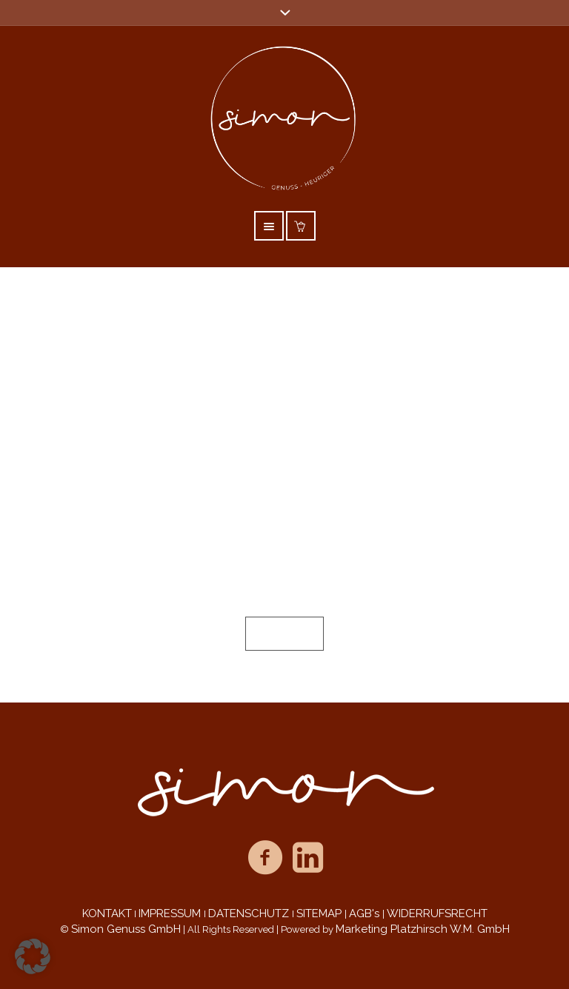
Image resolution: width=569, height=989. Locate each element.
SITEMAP (320, 913)
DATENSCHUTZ (250, 913)
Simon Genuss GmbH (126, 929)
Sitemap (284, 634)
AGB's (365, 913)
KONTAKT (107, 913)
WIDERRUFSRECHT (437, 913)
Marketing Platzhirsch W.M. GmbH (423, 929)
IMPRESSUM (171, 913)
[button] (32, 956)
